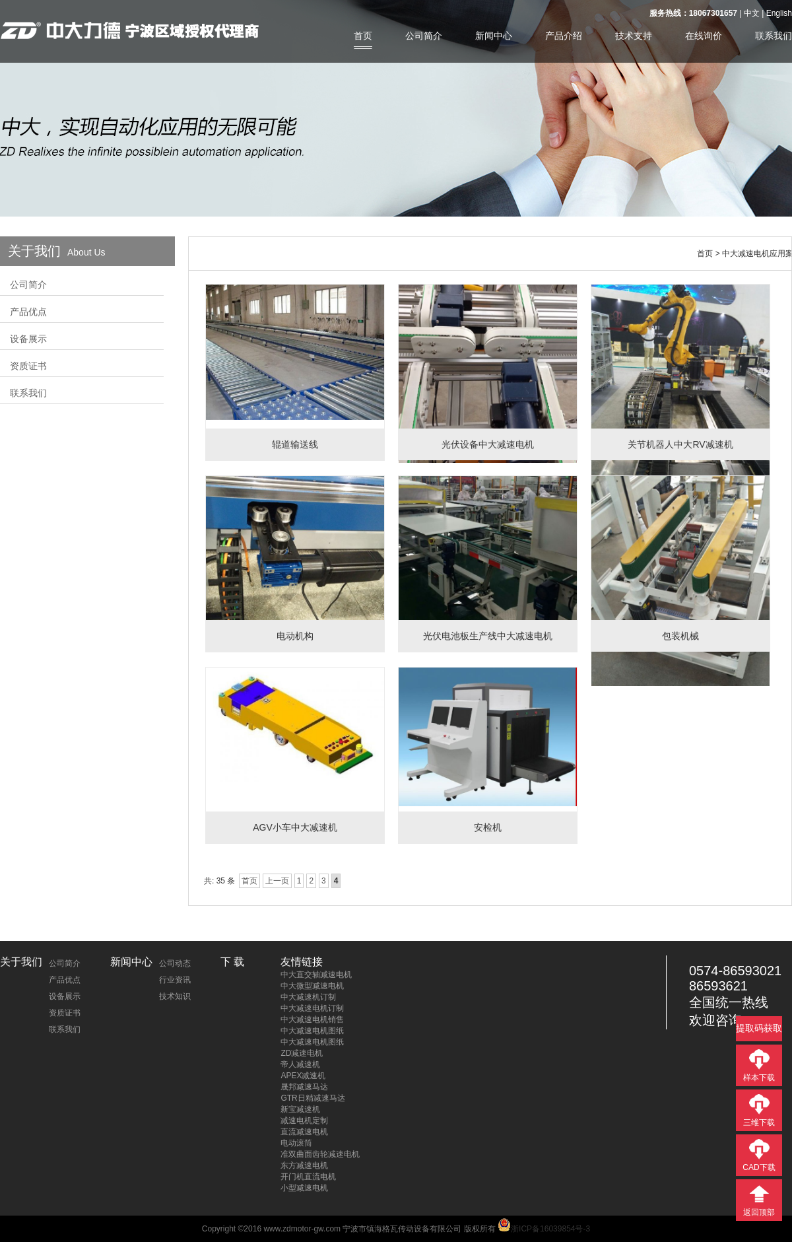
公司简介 (423, 35)
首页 (363, 35)
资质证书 (28, 366)
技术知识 (175, 996)
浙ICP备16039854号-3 (544, 1228)
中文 (752, 13)
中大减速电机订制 (312, 1008)
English (779, 13)
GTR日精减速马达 (312, 1098)
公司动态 (175, 963)
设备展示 (28, 338)
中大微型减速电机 (312, 985)
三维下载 (759, 1122)
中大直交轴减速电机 (316, 974)
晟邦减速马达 (304, 1086)
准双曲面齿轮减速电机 (320, 1154)
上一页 (277, 880)
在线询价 (703, 35)
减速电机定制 (304, 1120)
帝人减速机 (300, 1064)
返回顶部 (759, 1212)
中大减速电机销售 (312, 1019)
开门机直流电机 (308, 1176)
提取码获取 (759, 1028)
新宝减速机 (300, 1109)
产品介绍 (563, 35)
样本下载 (759, 1077)
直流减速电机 (304, 1131)
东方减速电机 (304, 1165)
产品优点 (28, 311)
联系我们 (773, 35)
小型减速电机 (304, 1187)
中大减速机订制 (308, 997)
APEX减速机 (302, 1075)
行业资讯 (175, 979)
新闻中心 (493, 35)
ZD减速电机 (301, 1053)
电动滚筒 (296, 1143)
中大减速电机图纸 (312, 1030)
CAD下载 (758, 1167)
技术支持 (633, 35)
